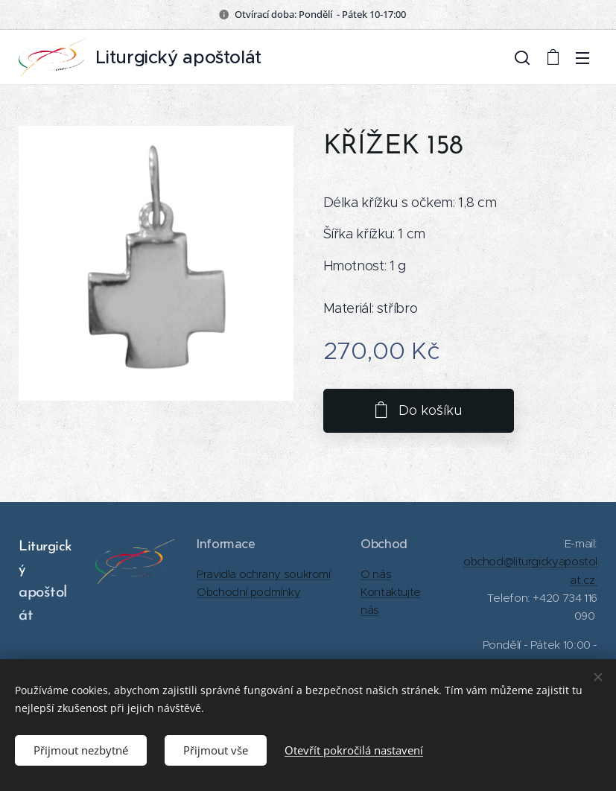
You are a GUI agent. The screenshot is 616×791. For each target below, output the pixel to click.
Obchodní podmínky (249, 592)
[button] (522, 57)
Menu (582, 58)
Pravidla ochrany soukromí (264, 574)
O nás (376, 574)
